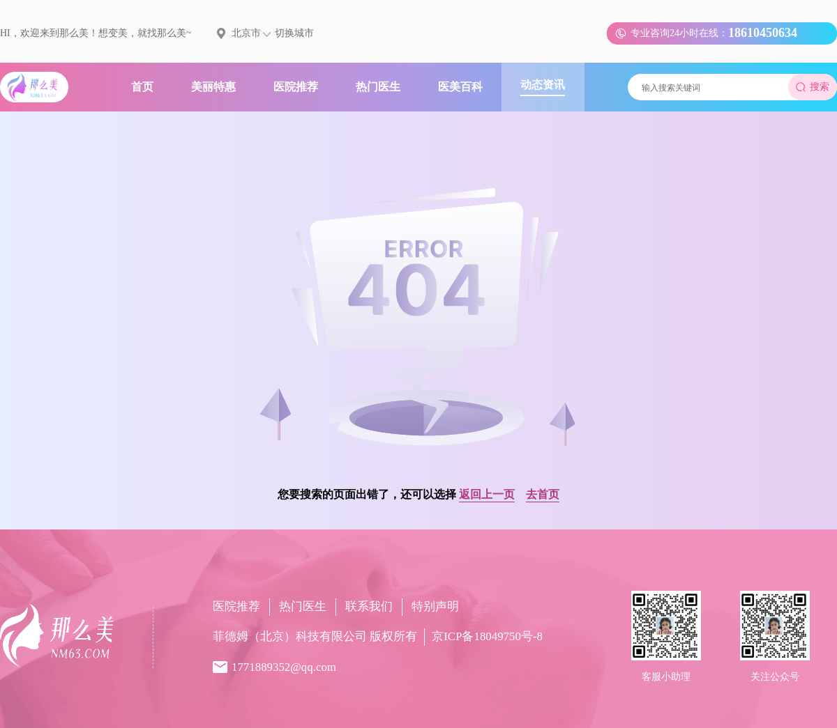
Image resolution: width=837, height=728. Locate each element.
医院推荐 (236, 606)
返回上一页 (487, 494)
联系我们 (369, 606)
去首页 (542, 494)
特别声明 (435, 606)
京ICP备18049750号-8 (487, 636)
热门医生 (302, 606)
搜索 (812, 87)
